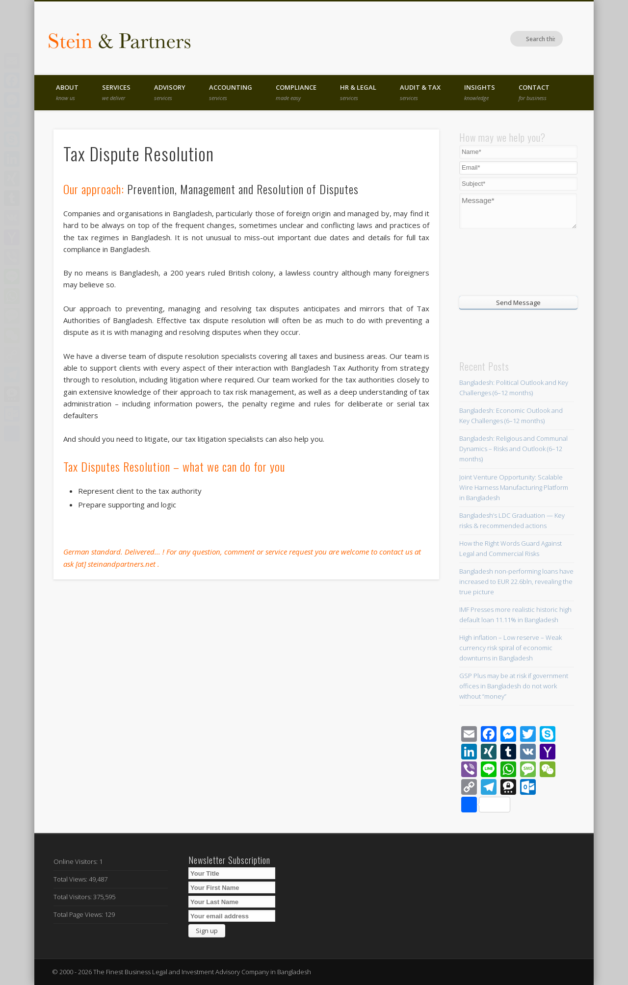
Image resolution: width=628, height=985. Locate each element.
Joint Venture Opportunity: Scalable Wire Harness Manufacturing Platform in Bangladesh (513, 487)
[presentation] (518, 261)
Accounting (230, 92)
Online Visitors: (76, 861)
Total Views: (71, 879)
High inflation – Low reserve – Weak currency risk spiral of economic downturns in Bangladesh (510, 647)
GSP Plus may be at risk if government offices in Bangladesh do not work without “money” (513, 686)
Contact (534, 92)
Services (116, 92)
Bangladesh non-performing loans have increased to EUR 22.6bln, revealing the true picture (516, 581)
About (67, 92)
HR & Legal (358, 92)
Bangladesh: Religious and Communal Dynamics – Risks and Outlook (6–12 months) (513, 448)
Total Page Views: (79, 914)
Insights (479, 92)
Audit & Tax (420, 92)
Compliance (296, 92)
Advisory (169, 92)
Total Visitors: (73, 896)
